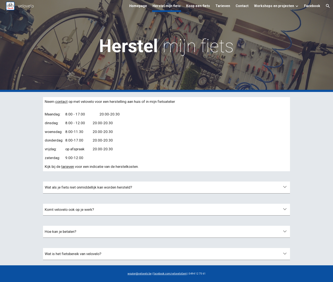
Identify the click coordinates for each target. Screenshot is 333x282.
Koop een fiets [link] (198, 6)
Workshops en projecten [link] (274, 6)
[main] (166, 46)
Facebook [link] (312, 6)
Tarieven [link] (223, 6)
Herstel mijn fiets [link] (167, 6)
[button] (328, 6)
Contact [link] (242, 6)
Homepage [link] (138, 6)
